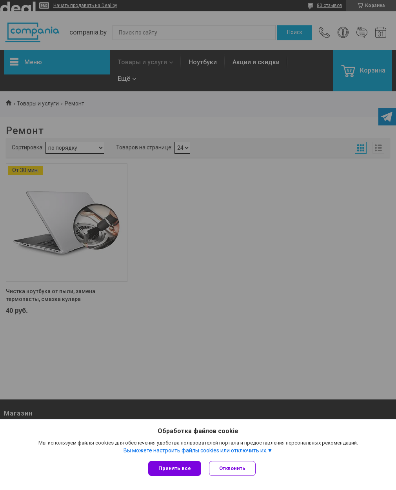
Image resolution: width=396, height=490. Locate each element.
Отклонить (232, 468)
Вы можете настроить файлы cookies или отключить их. (195, 450)
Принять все (174, 468)
